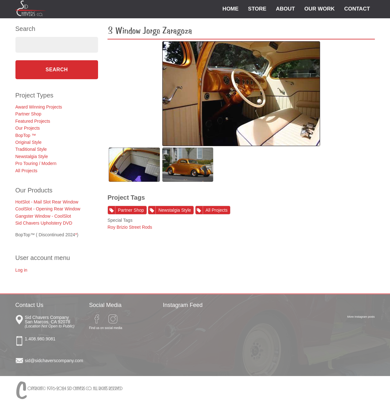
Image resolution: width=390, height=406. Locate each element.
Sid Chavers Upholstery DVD (44, 223)
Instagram (112, 319)
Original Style (28, 142)
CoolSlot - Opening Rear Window (47, 208)
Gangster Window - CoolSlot (43, 216)
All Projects (26, 170)
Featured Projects (32, 121)
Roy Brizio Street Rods (130, 227)
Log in (21, 270)
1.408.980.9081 (40, 338)
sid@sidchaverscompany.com (52, 360)
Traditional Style (31, 149)
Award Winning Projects (38, 106)
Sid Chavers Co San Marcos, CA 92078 (52, 321)
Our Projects (27, 128)
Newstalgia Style (31, 156)
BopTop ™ (25, 135)
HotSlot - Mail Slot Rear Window (47, 201)
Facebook (96, 319)
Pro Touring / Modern (35, 163)
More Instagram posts (361, 316)
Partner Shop (28, 113)
